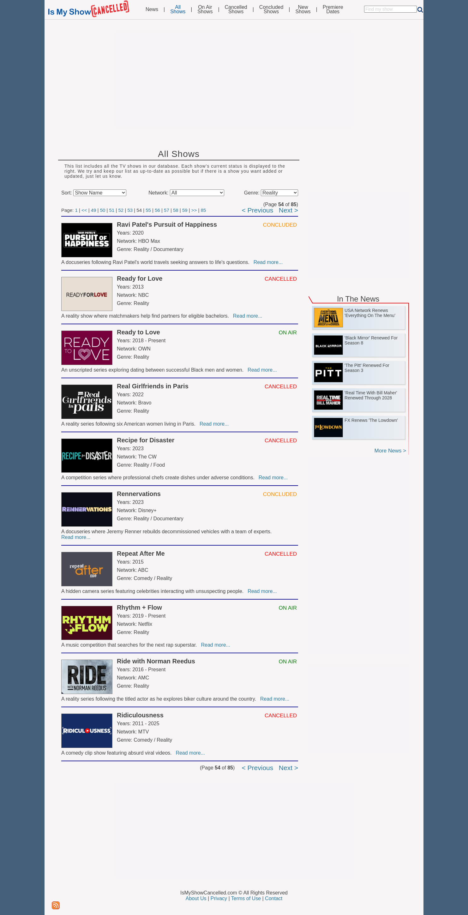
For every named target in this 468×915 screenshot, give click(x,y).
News (152, 9)
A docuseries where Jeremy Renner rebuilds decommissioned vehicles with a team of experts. (167, 531)
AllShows (177, 9)
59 (185, 210)
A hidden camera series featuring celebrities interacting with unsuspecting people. (153, 591)
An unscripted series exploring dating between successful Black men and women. (153, 370)
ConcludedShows (271, 9)
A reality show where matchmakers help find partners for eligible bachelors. (146, 316)
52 (120, 210)
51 (112, 210)
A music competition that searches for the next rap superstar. (130, 645)
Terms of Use (246, 898)
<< (84, 210)
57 (166, 210)
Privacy (219, 898)
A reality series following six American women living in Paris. (129, 424)
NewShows (303, 9)
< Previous (257, 210)
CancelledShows (236, 9)
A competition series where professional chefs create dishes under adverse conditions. (159, 477)
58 (175, 210)
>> (194, 210)
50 (102, 210)
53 (130, 210)
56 (157, 210)
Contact (273, 898)
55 (148, 210)
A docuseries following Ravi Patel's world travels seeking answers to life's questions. (156, 262)
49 (93, 210)
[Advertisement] (234, 79)
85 (203, 210)
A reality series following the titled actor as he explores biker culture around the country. (160, 699)
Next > (288, 210)
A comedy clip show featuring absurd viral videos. (117, 753)
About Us (196, 898)
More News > (390, 451)
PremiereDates (333, 9)
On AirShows (205, 9)
